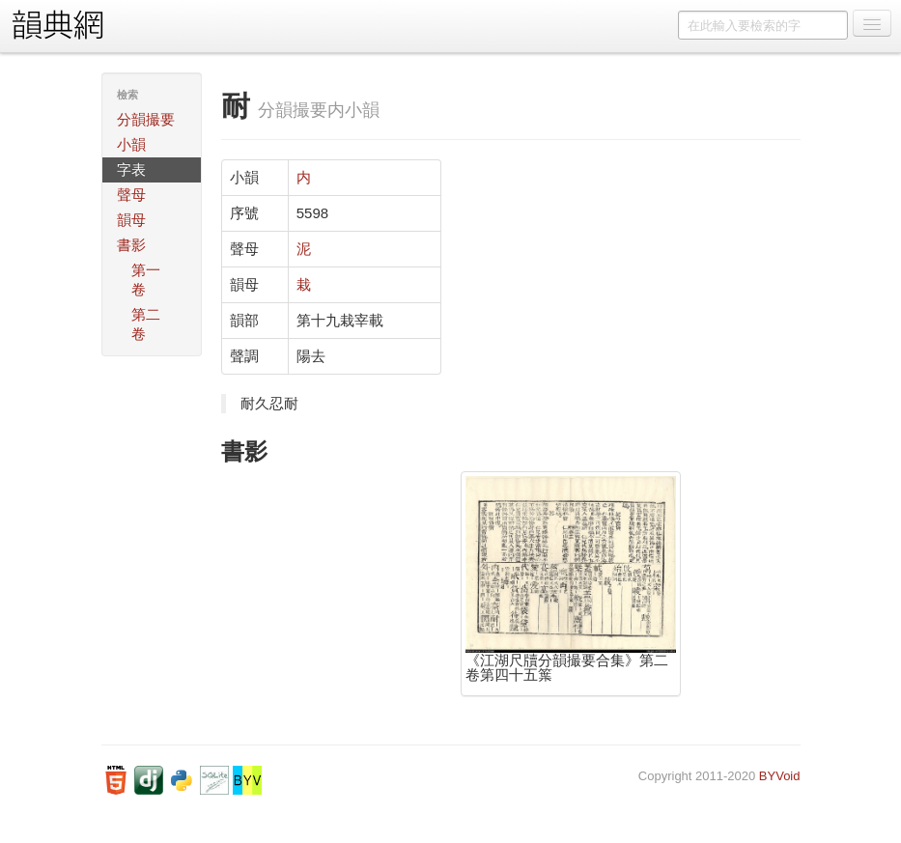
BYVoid (780, 776)
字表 (131, 169)
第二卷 (145, 324)
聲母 (131, 194)
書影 (131, 245)
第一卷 (145, 279)
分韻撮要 (146, 119)
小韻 (131, 144)
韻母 (131, 219)
